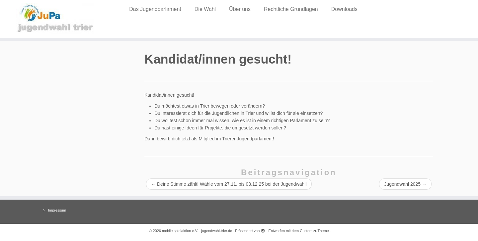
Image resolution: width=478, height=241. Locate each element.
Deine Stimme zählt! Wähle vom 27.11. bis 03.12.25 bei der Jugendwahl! (229, 184)
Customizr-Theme (314, 231)
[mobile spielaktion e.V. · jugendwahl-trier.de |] (55, 18)
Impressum (57, 210)
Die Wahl (205, 9)
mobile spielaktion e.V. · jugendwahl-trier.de (197, 231)
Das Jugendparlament (155, 9)
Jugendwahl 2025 (405, 184)
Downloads (344, 9)
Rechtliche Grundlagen (291, 9)
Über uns (240, 9)
